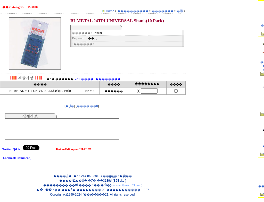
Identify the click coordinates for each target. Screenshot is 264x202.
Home (110, 11)
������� (163, 11)
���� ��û (87, 106)
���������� (133, 11)
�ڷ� (69, 106)
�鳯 (180, 11)
